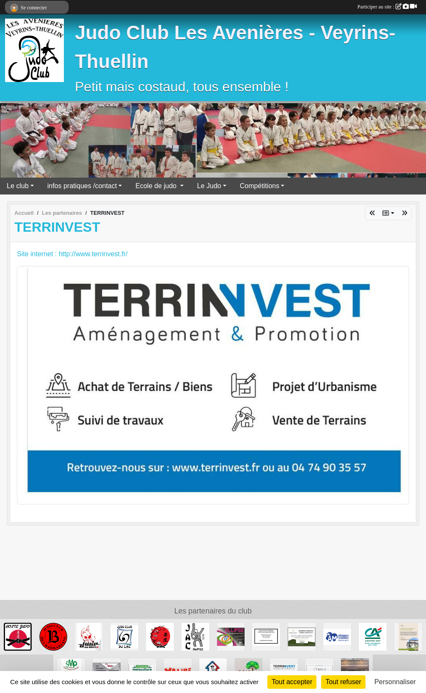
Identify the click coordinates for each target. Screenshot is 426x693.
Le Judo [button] (209, 185)
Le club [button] (18, 185)
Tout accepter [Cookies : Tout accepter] (292, 681)
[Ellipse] (231, 636)
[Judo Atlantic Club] (195, 636)
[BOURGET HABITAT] (301, 636)
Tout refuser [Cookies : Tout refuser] (343, 681)
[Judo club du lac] (124, 636)
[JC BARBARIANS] (53, 636)
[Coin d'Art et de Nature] (266, 636)
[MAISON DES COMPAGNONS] (408, 636)
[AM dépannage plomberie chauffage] (337, 636)
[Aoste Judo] (17, 636)
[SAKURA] (160, 636)
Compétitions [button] (259, 185)
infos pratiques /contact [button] (82, 185)
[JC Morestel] (88, 636)
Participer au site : (387, 7)
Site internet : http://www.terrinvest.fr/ (72, 253)
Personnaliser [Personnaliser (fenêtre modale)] (395, 681)
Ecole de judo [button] (156, 185)
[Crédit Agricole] (372, 636)
